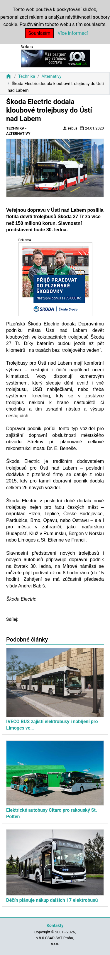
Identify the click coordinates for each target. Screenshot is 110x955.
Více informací (73, 33)
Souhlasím (39, 33)
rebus (70, 128)
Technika (26, 76)
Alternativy (51, 76)
